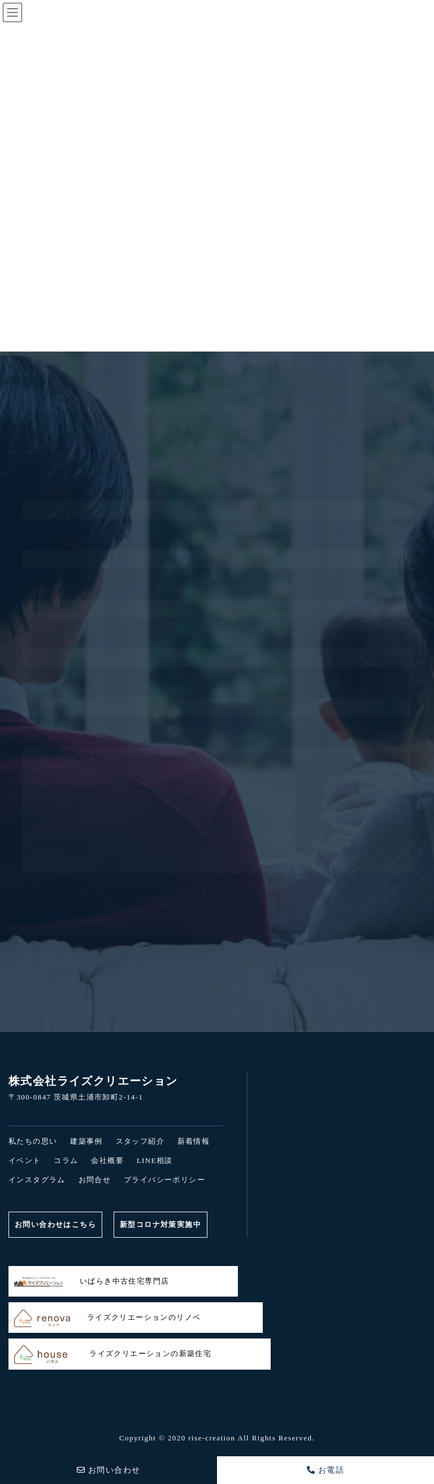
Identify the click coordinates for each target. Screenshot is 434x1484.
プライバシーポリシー (164, 1179)
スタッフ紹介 (140, 1141)
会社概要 (107, 1160)
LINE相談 (155, 1160)
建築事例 (86, 1141)
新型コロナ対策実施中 (160, 1224)
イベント (24, 1160)
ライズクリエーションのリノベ (107, 1318)
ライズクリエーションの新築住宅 (112, 1354)
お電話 (326, 1470)
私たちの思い (32, 1141)
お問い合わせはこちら (55, 1224)
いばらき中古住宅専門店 (91, 1282)
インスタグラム (37, 1179)
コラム (66, 1160)
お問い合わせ (109, 1470)
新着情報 (193, 1141)
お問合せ (95, 1179)
